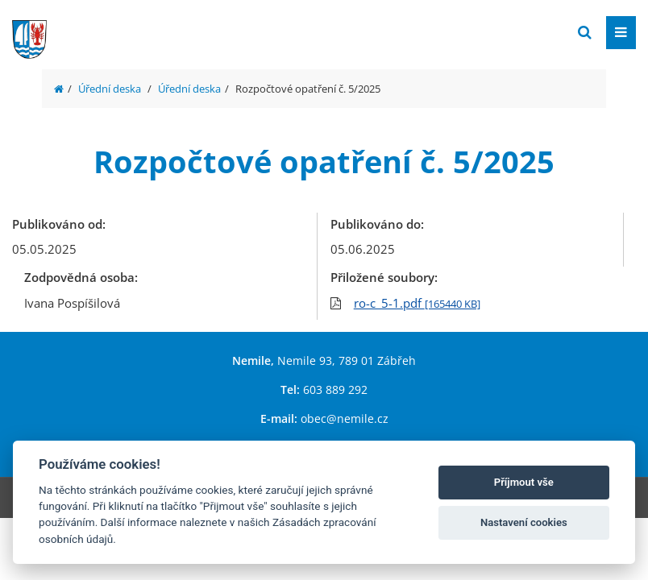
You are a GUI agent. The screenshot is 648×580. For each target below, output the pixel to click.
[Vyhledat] (585, 32)
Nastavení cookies (523, 522)
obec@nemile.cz (344, 418)
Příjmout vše (524, 482)
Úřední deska (109, 88)
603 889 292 (335, 389)
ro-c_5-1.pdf (417, 303)
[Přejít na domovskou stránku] (133, 31)
